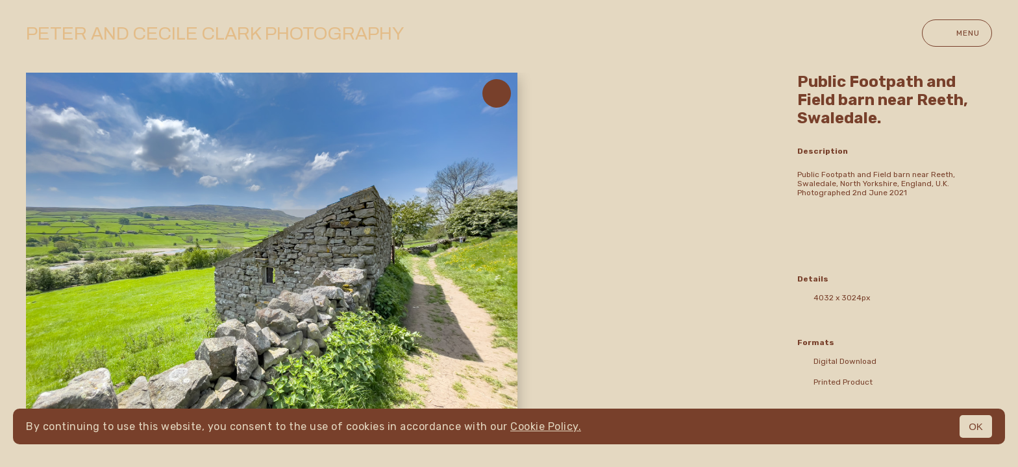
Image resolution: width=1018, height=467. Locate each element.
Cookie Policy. (545, 426)
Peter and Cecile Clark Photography (215, 33)
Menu (957, 33)
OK (976, 426)
